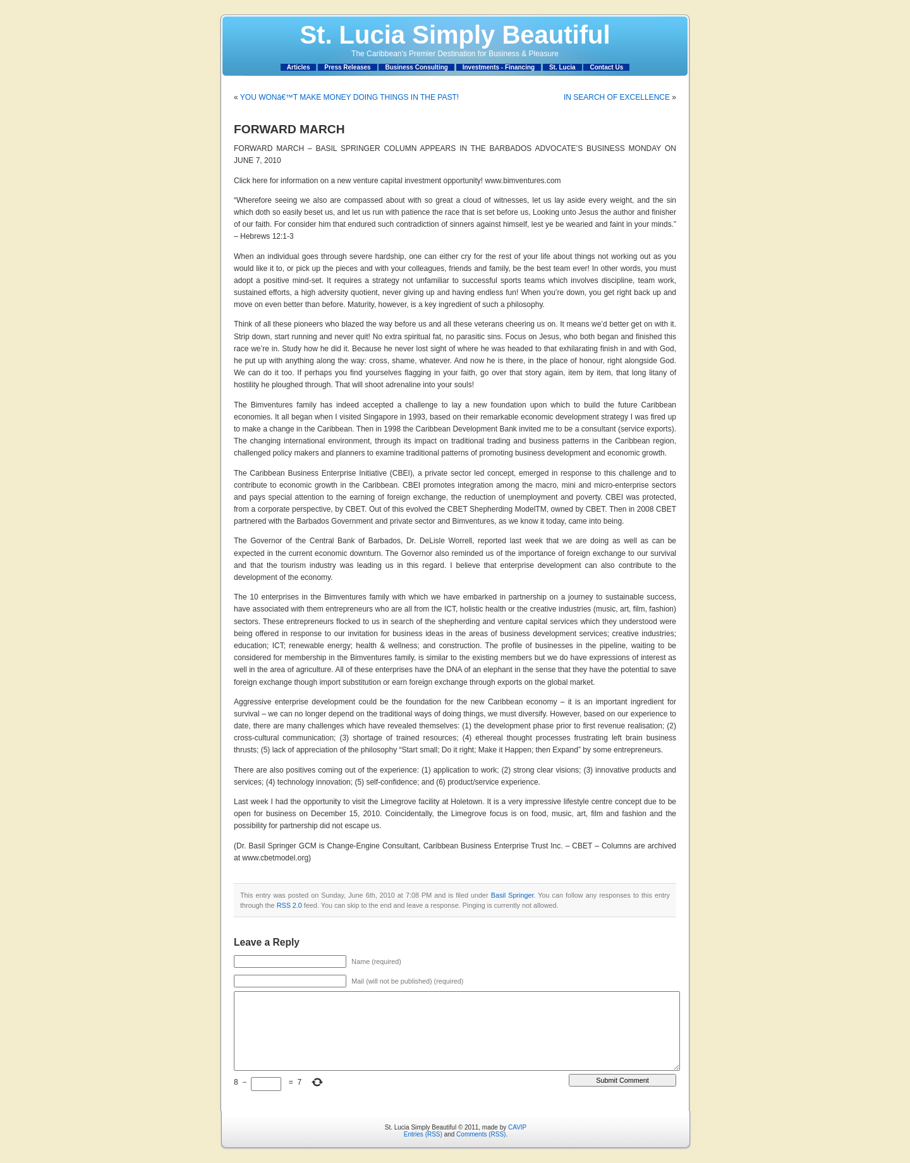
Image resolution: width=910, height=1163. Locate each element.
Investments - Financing (499, 67)
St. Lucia (562, 67)
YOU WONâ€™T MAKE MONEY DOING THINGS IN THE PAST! (349, 97)
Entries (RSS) (423, 1134)
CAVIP (517, 1127)
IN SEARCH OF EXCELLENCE (617, 97)
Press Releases (347, 67)
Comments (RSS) (481, 1134)
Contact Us (606, 67)
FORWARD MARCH (289, 129)
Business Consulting (416, 67)
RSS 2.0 (289, 905)
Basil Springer (512, 895)
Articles (298, 67)
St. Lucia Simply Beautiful (455, 35)
